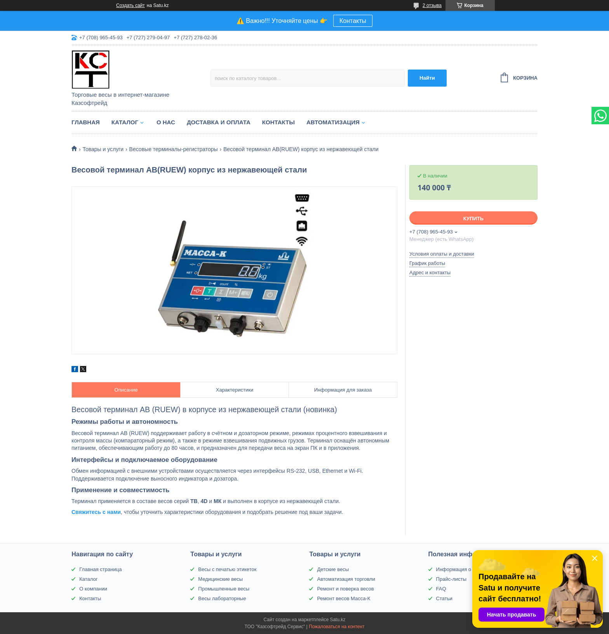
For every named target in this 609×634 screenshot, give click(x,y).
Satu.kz (337, 619)
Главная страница (100, 569)
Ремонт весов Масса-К (343, 598)
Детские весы (333, 569)
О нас (166, 122)
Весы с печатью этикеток (227, 569)
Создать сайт (130, 5)
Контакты (352, 20)
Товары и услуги (103, 149)
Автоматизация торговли (346, 579)
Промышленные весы (223, 589)
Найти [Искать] (427, 78)
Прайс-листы (451, 579)
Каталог (124, 122)
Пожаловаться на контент (336, 626)
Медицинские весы (220, 579)
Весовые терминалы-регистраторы (173, 149)
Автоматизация (333, 122)
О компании (93, 589)
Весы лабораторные (222, 598)
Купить (473, 218)
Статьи (444, 598)
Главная (85, 122)
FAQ (441, 589)
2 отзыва (432, 5)
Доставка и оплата (219, 122)
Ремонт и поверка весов (345, 589)
